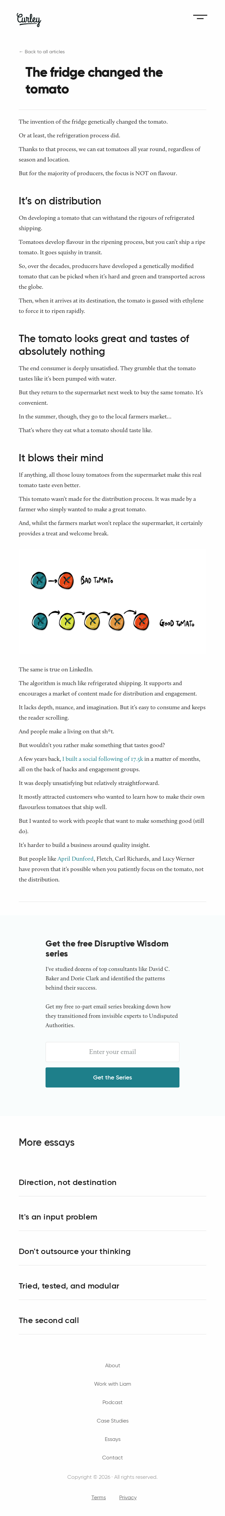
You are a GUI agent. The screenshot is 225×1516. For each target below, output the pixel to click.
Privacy (128, 1497)
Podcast (112, 1402)
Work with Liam (112, 1384)
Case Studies (113, 1421)
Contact (112, 1457)
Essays (113, 1439)
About (112, 1365)
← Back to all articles (42, 52)
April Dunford (76, 858)
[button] (200, 17)
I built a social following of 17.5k (102, 759)
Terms (98, 1497)
